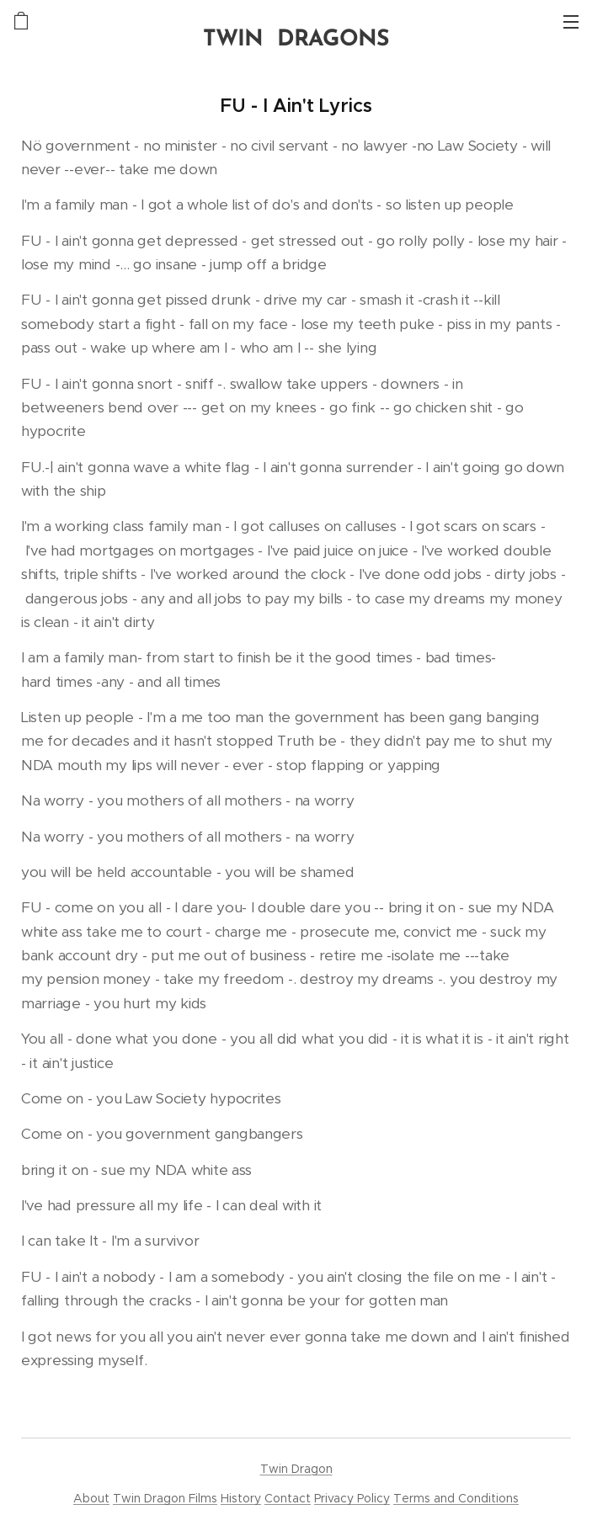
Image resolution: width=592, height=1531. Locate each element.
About (91, 1498)
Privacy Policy (352, 1498)
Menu (571, 22)
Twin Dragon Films (165, 1498)
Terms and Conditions (456, 1498)
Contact (287, 1498)
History (241, 1498)
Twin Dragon (296, 1468)
